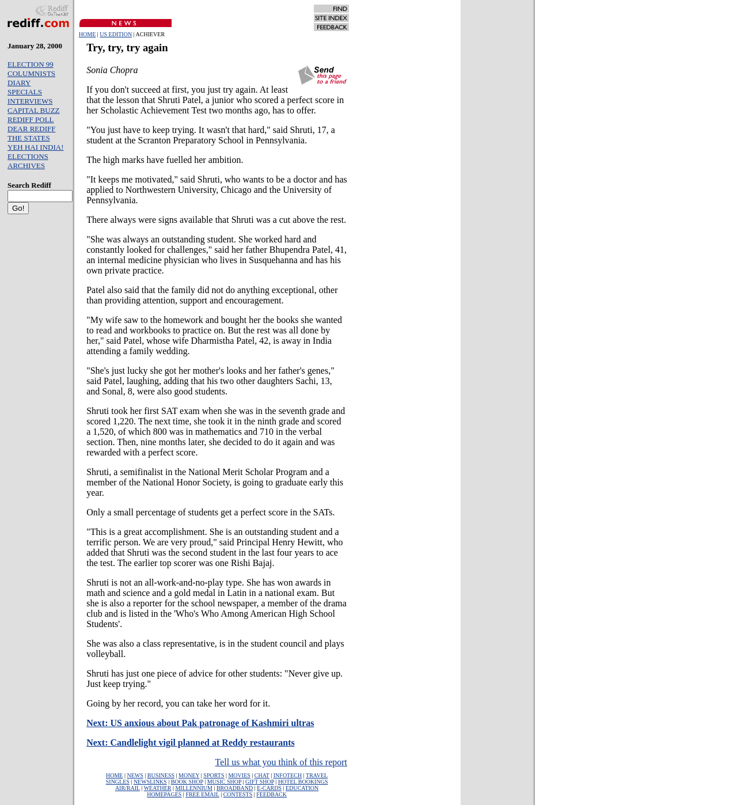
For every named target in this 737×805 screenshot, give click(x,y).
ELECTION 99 (30, 64)
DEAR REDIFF (31, 128)
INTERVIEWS (29, 101)
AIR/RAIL (127, 788)
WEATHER (158, 788)
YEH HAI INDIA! (35, 147)
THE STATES (28, 138)
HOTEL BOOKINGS (303, 782)
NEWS (135, 775)
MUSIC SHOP (224, 782)
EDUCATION (302, 788)
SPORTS (213, 775)
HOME (87, 34)
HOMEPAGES (164, 794)
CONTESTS (238, 794)
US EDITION (116, 34)
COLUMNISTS (31, 73)
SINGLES (118, 782)
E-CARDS (269, 788)
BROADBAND (234, 788)
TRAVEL (317, 775)
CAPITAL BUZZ (33, 110)
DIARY (19, 82)
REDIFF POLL (30, 119)
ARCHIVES (26, 165)
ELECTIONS (27, 156)
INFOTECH (287, 775)
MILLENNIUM (193, 788)
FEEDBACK (271, 794)
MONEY (188, 775)
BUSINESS (160, 775)
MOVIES (239, 775)
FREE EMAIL (202, 794)
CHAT (261, 775)
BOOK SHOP (187, 782)
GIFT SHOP (259, 782)
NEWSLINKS (150, 782)
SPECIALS (24, 92)
